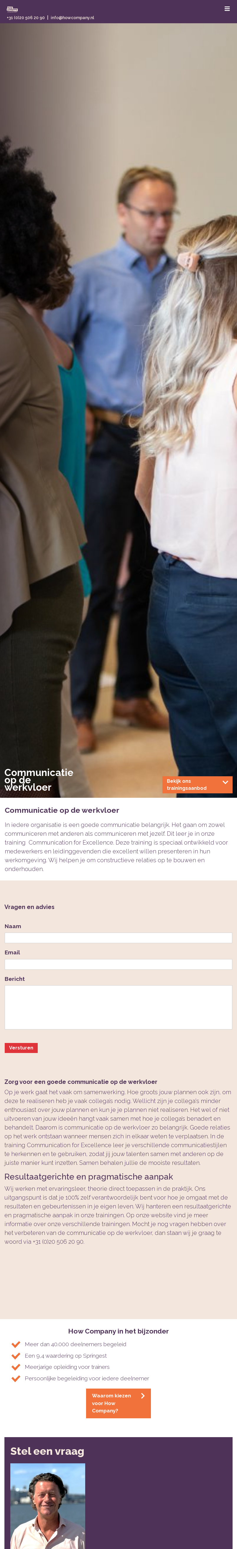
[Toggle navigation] (227, 9)
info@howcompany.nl (72, 17)
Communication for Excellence (69, 1145)
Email (12, 952)
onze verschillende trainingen (88, 1224)
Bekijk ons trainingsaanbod (197, 784)
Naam (13, 926)
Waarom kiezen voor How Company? (118, 1403)
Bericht (15, 979)
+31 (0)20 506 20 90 (26, 17)
